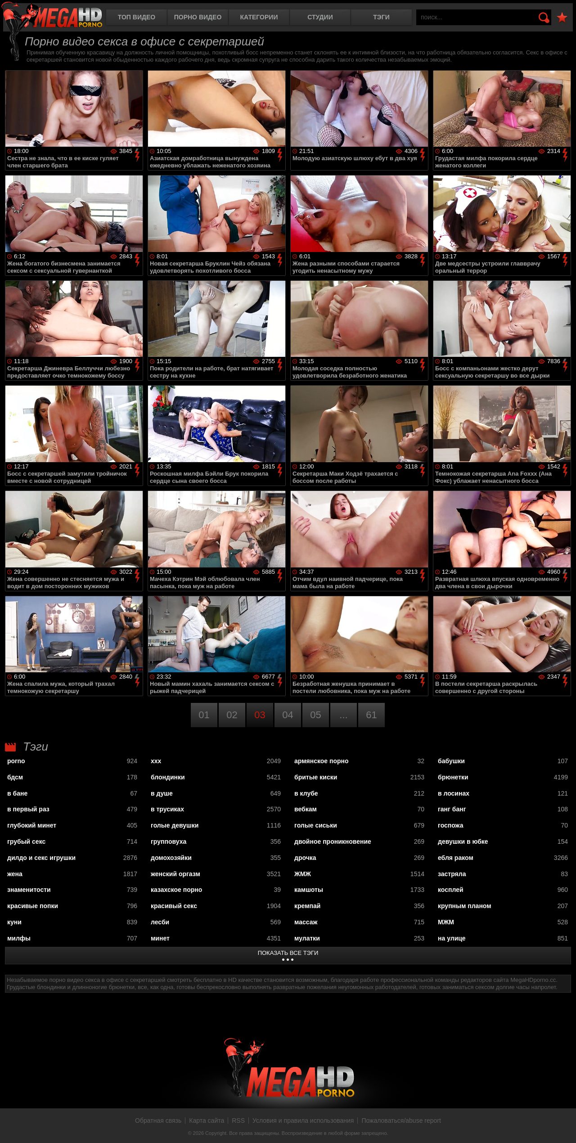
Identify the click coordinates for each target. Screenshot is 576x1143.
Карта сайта (206, 1120)
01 (203, 714)
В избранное (562, 18)
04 (287, 714)
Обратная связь (158, 1120)
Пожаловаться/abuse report (401, 1120)
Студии (320, 17)
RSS (238, 1120)
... (343, 714)
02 (231, 714)
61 (371, 714)
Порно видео (198, 17)
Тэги (381, 17)
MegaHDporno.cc (51, 15)
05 (315, 714)
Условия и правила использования (303, 1120)
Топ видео (136, 17)
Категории (259, 17)
